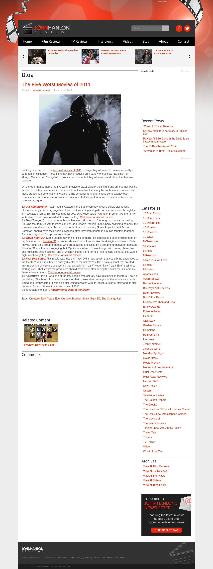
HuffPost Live (151, 334)
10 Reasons (150, 232)
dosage (87, 170)
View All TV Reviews (155, 471)
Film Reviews (51, 41)
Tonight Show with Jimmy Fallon (162, 428)
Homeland (149, 330)
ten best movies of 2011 (67, 170)
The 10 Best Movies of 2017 (159, 146)
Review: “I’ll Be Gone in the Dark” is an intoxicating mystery (166, 140)
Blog (146, 41)
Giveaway (149, 320)
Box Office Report (153, 297)
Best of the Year (152, 283)
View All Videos (152, 480)
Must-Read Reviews (155, 376)
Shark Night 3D (91, 298)
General (148, 316)
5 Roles (147, 264)
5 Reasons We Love (155, 260)
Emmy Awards (151, 306)
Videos (128, 41)
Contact (183, 41)
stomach (125, 190)
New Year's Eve (50, 298)
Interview (148, 339)
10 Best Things (152, 213)
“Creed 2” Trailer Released (159, 126)
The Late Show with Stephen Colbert (165, 414)
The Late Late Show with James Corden (167, 409)
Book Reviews (151, 292)
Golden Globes (152, 325)
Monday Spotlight (153, 353)
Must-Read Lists (152, 372)
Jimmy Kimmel (151, 344)
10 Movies (149, 227)
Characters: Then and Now (159, 302)
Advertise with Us (147, 71)
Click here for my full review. (96, 217)
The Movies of (151, 418)
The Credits (150, 404)
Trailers (147, 437)
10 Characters (151, 218)
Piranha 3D (49, 241)
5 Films (147, 250)
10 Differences (151, 222)
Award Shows (151, 278)
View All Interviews (154, 475)
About (163, 41)
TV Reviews (79, 41)
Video (146, 446)
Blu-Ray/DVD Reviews (156, 288)
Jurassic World (152, 348)
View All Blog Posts (154, 485)
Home (27, 41)
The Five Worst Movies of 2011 (56, 84)
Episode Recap (152, 311)
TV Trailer (149, 441)
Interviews (105, 41)
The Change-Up (111, 298)
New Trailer (150, 386)
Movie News (150, 358)
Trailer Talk (149, 432)
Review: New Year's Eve (39, 344)
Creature (34, 298)
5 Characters (150, 241)
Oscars (147, 390)
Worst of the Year (41, 90)
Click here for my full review (64, 272)
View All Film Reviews (156, 466)
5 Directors (149, 246)
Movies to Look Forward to (159, 367)
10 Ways (148, 236)
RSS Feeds (107, 557)
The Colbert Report (154, 400)
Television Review (153, 395)
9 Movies (148, 269)
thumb (48, 186)
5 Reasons (149, 255)
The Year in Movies (154, 423)
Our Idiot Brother (71, 298)
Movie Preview (151, 362)
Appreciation (150, 274)
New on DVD (150, 381)
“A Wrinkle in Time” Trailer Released (164, 150)
